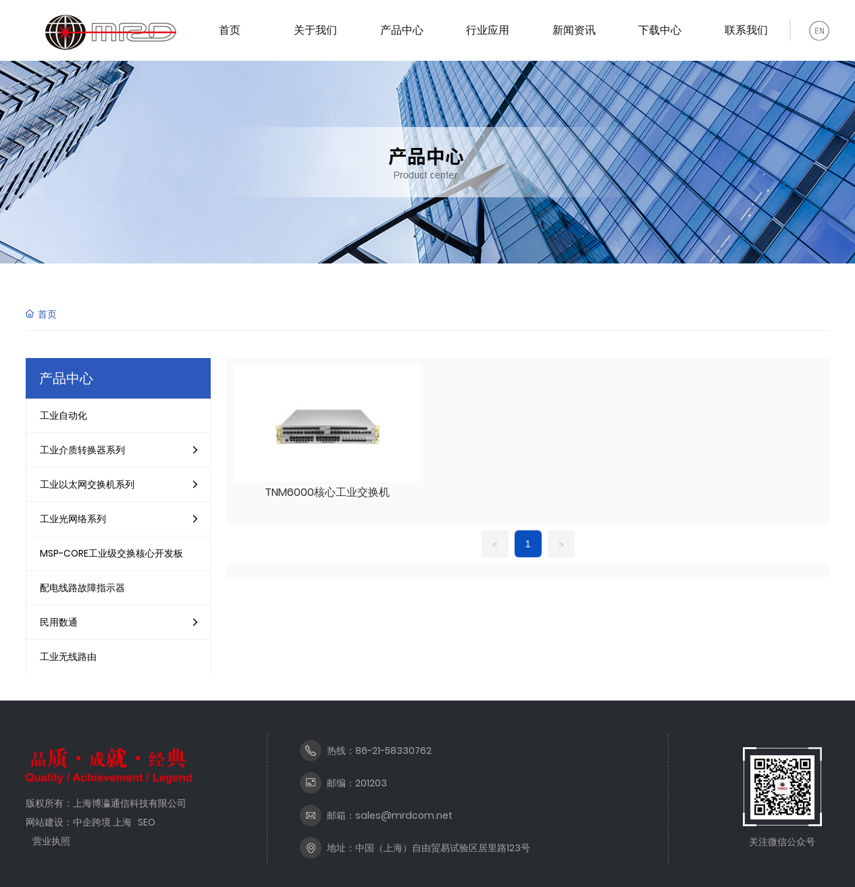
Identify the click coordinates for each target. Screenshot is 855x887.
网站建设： (49, 822)
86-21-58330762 (393, 750)
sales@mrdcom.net (403, 815)
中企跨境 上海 (102, 822)
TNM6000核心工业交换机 (327, 492)
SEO (146, 822)
